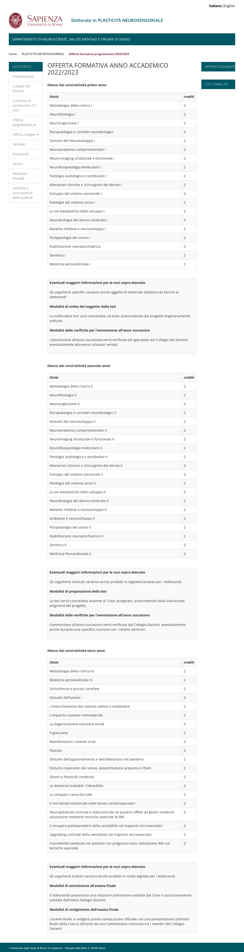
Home (13, 54)
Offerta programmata (24, 122)
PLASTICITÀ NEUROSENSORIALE (43, 54)
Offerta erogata (26, 134)
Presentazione (23, 76)
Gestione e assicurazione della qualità (23, 193)
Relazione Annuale (20, 176)
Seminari (19, 144)
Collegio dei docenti (21, 88)
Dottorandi (21, 154)
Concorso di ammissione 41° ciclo (25, 105)
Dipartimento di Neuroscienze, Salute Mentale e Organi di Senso (71, 39)
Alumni (18, 163)
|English (222, 6)
